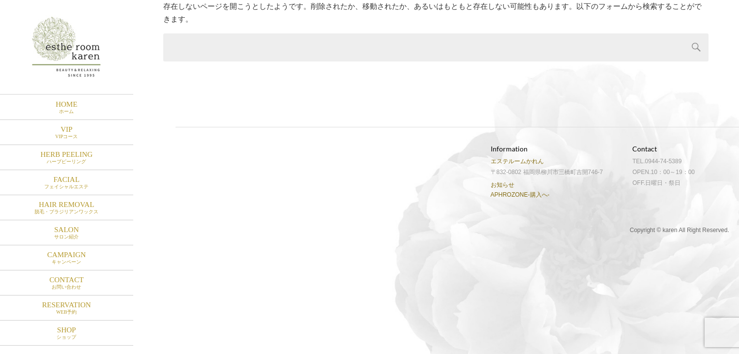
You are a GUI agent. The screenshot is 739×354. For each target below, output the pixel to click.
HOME (66, 107)
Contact (66, 283)
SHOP (66, 333)
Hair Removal (66, 208)
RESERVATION (66, 308)
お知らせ (502, 184)
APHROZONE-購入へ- (520, 194)
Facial (66, 183)
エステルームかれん (517, 161)
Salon (66, 233)
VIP (66, 132)
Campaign (66, 258)
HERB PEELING (66, 157)
